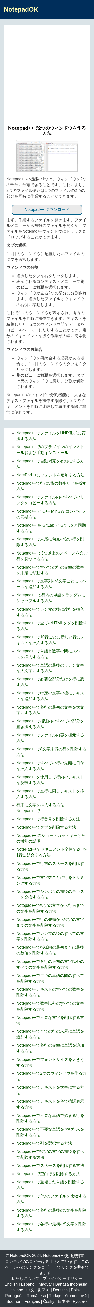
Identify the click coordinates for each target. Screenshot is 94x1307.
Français (32, 1301)
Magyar (45, 1284)
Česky (48, 1301)
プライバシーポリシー (63, 1278)
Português (14, 1296)
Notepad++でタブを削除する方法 (46, 827)
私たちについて (25, 1278)
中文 (30, 1290)
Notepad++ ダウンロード (47, 209)
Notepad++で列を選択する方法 (44, 1143)
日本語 (64, 1301)
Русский (80, 1301)
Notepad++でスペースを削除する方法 (50, 1165)
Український (75, 1296)
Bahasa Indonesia (71, 1284)
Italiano (16, 1290)
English (11, 1284)
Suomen (13, 1301)
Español (28, 1284)
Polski (76, 1290)
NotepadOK (21, 9)
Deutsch (60, 1290)
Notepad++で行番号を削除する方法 (48, 819)
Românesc (36, 1296)
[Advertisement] (47, 77)
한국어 (44, 1290)
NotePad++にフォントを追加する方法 (50, 475)
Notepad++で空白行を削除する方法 (48, 1174)
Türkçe (55, 1296)
